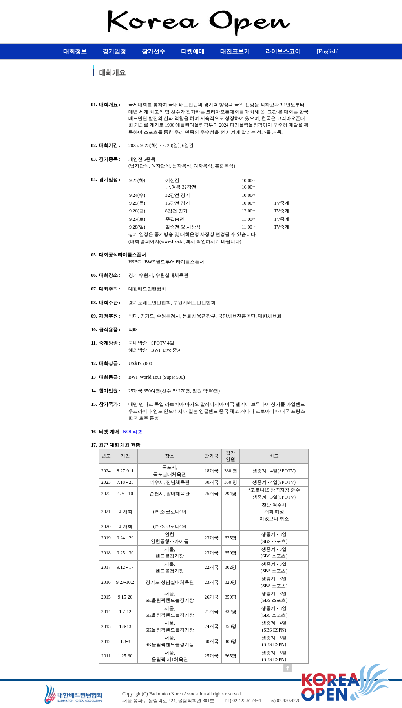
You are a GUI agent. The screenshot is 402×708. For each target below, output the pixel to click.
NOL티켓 (132, 431)
